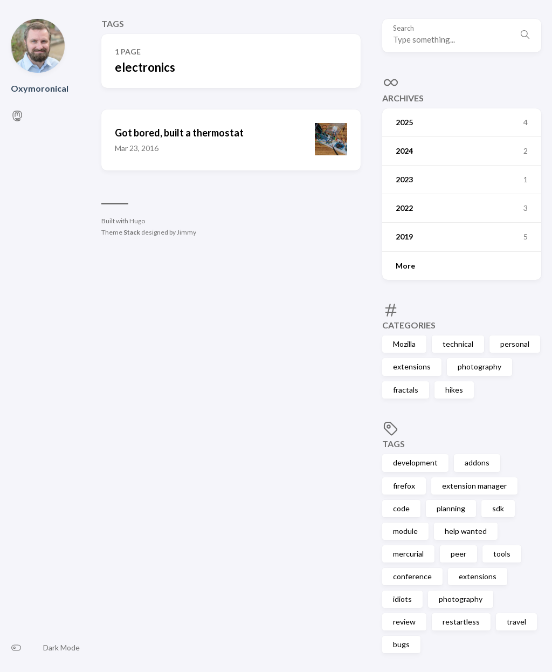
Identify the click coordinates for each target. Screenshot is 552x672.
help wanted (466, 531)
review (404, 621)
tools (501, 553)
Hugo (137, 221)
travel (516, 621)
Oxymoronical (39, 88)
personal (514, 343)
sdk (498, 508)
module (405, 531)
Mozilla (404, 343)
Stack (131, 232)
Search (403, 28)
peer (458, 553)
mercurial (408, 553)
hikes (454, 389)
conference (412, 576)
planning (451, 508)
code (401, 508)
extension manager (474, 485)
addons (477, 462)
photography (479, 366)
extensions (412, 366)
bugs (401, 644)
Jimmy (186, 232)
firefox (404, 485)
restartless (461, 621)
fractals (405, 389)
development (415, 462)
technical (458, 343)
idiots (402, 599)
